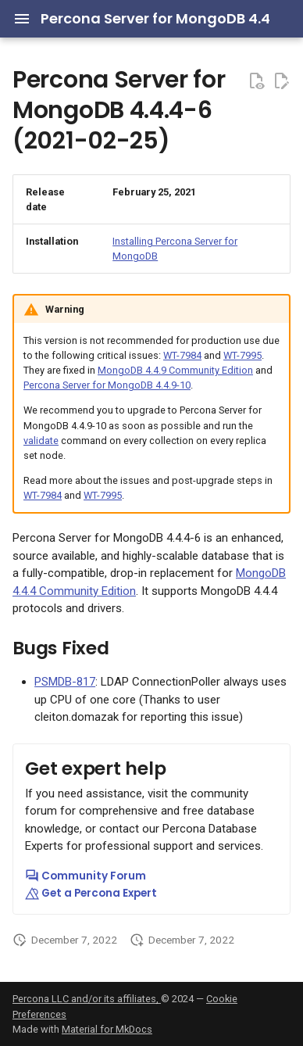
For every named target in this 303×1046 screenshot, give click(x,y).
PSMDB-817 (64, 682)
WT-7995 (242, 355)
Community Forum (85, 876)
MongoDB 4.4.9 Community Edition (175, 370)
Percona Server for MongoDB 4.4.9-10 (107, 385)
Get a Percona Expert (91, 893)
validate (41, 440)
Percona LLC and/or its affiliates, (86, 999)
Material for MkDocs (107, 1029)
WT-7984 (182, 355)
